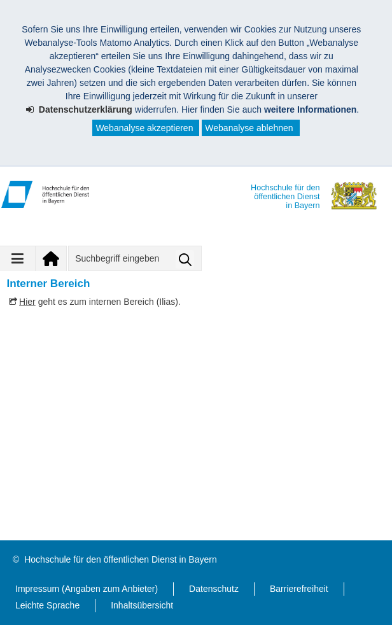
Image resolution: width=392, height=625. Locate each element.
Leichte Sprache (47, 605)
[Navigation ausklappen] (18, 258)
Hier (27, 302)
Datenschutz (214, 589)
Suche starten (185, 259)
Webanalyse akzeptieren (144, 128)
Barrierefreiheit (299, 589)
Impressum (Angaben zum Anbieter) (86, 589)
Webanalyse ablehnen (249, 128)
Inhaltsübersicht (142, 605)
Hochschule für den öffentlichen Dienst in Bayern (120, 559)
